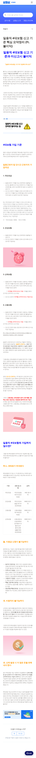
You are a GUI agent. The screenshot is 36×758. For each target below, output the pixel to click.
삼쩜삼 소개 (17, 20)
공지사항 (7, 20)
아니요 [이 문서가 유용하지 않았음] (20, 733)
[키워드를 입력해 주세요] (18, 15)
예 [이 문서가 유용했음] (14, 733)
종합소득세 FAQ (29, 20)
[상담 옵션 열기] (29, 753)
